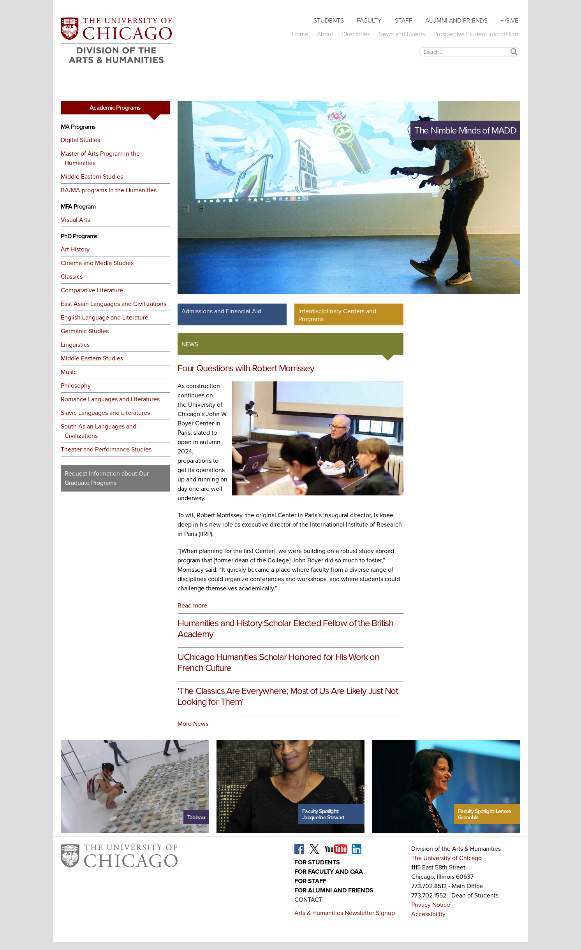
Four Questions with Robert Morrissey (246, 368)
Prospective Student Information (475, 34)
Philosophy (76, 385)
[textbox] (469, 51)
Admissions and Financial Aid (221, 311)
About (325, 34)
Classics (72, 276)
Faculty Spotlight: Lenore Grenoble (484, 814)
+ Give (509, 20)
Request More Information (115, 505)
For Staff (310, 880)
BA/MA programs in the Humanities (109, 190)
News (189, 344)
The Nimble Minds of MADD (465, 130)
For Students (317, 862)
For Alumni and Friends (333, 890)
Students (328, 20)
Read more (192, 605)
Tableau (196, 817)
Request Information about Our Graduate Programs (107, 478)
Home (300, 34)
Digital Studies (80, 139)
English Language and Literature (104, 317)
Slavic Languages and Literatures (105, 412)
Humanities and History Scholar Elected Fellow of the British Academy (285, 628)
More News (193, 723)
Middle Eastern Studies (92, 176)
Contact (308, 899)
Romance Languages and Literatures (110, 399)
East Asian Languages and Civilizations (113, 303)
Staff (403, 20)
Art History (75, 249)
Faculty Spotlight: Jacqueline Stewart (323, 814)
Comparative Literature (92, 290)
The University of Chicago (446, 857)
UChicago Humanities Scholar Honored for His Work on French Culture (278, 662)
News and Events (402, 34)
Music (69, 371)
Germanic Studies (85, 331)
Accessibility (428, 914)
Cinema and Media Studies (97, 262)
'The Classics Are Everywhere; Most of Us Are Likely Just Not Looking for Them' (288, 696)
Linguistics (75, 344)
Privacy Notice (430, 904)
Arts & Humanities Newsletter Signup (344, 912)
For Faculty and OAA (328, 871)
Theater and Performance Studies (106, 449)
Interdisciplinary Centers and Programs (337, 315)
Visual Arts (75, 219)
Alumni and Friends (456, 20)
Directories (356, 34)
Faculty (369, 20)
